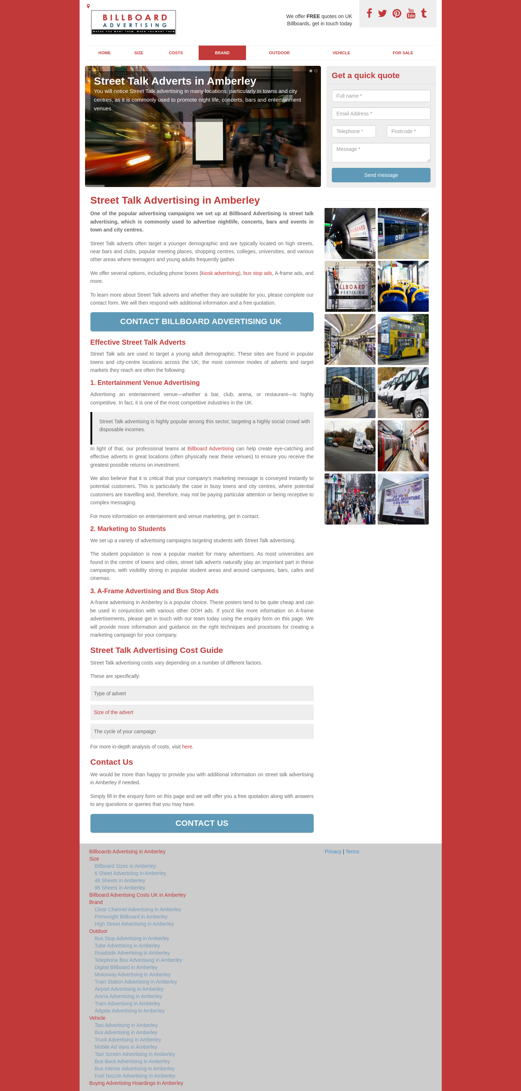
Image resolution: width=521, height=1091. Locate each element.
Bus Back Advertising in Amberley (132, 1061)
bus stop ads (257, 273)
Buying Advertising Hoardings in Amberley (136, 1083)
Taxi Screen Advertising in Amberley (135, 1054)
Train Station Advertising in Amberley (136, 982)
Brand (222, 53)
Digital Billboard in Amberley (126, 967)
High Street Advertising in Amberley (134, 924)
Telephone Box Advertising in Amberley (138, 960)
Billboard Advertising (210, 448)
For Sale (403, 53)
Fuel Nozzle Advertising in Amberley (135, 1076)
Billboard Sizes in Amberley (125, 866)
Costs (176, 53)
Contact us (201, 823)
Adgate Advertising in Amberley (130, 1011)
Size (138, 53)
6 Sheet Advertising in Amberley (130, 873)
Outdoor (279, 53)
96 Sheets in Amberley (120, 888)
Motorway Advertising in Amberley (133, 974)
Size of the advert (114, 712)
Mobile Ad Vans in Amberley (126, 1047)
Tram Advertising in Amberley (128, 1003)
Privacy (333, 851)
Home (104, 53)
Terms (352, 851)
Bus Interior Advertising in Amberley (135, 1068)
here (187, 747)
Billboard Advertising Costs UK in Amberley (137, 895)
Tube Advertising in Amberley (127, 945)
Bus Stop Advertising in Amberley (132, 938)
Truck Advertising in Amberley (128, 1040)
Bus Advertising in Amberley (126, 1032)
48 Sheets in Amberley (120, 880)
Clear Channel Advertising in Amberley (138, 909)
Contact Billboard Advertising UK (202, 321)
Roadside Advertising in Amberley (132, 953)
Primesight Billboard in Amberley (131, 917)
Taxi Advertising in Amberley (126, 1025)
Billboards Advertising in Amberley (127, 851)
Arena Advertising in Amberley (128, 996)
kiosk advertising (220, 273)
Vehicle (341, 53)
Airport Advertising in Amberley (129, 989)
